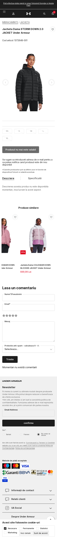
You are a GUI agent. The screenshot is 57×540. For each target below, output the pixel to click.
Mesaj (7, 321)
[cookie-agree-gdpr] (40, 533)
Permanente (28, 528)
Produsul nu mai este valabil (20, 149)
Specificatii (34, 178)
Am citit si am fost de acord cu (28, 446)
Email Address (11, 410)
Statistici (44, 528)
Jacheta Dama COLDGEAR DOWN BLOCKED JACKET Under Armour (35, 266)
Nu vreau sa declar (45, 434)
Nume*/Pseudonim (13, 294)
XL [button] (7, 138)
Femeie (26, 434)
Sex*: (4, 430)
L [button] (43, 131)
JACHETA (25, 22)
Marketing (12, 533)
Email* (7, 304)
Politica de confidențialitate (25, 448)
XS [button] (7, 131)
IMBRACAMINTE (10, 22)
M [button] (31, 131)
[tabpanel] (28, 82)
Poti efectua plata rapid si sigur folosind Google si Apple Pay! (28, 4)
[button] (53, 35)
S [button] (19, 131)
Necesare (12, 528)
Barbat (8, 434)
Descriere (8, 178)
